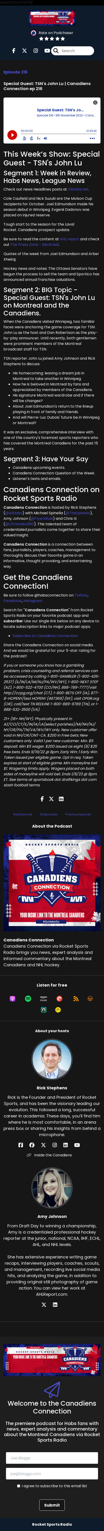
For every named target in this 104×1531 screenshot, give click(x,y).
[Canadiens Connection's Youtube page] (44, 50)
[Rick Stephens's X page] (46, 1145)
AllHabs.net (78, 189)
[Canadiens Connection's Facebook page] (13, 50)
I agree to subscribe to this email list (54, 1486)
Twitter (81, 595)
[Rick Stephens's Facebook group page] (34, 1145)
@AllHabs (13, 513)
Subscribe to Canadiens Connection (45, 635)
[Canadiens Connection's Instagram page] (33, 50)
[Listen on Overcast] (90, 998)
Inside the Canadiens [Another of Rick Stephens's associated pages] (49, 1155)
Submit (52, 1505)
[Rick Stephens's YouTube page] (80, 1145)
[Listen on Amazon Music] (43, 998)
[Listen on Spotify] (28, 998)
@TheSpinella (77, 513)
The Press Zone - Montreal (34, 244)
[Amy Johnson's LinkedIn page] (58, 1304)
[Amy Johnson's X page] (46, 1304)
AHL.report (69, 239)
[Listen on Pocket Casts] (59, 998)
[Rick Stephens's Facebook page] (23, 1145)
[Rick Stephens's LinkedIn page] (68, 1145)
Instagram (32, 600)
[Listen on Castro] (43, 1009)
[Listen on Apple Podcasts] (12, 998)
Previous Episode (78, 814)
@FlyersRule (42, 518)
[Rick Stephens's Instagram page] (57, 1145)
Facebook (12, 600)
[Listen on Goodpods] (58, 1009)
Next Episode (22, 814)
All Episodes (49, 814)
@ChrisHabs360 (19, 524)
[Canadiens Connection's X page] (21, 50)
